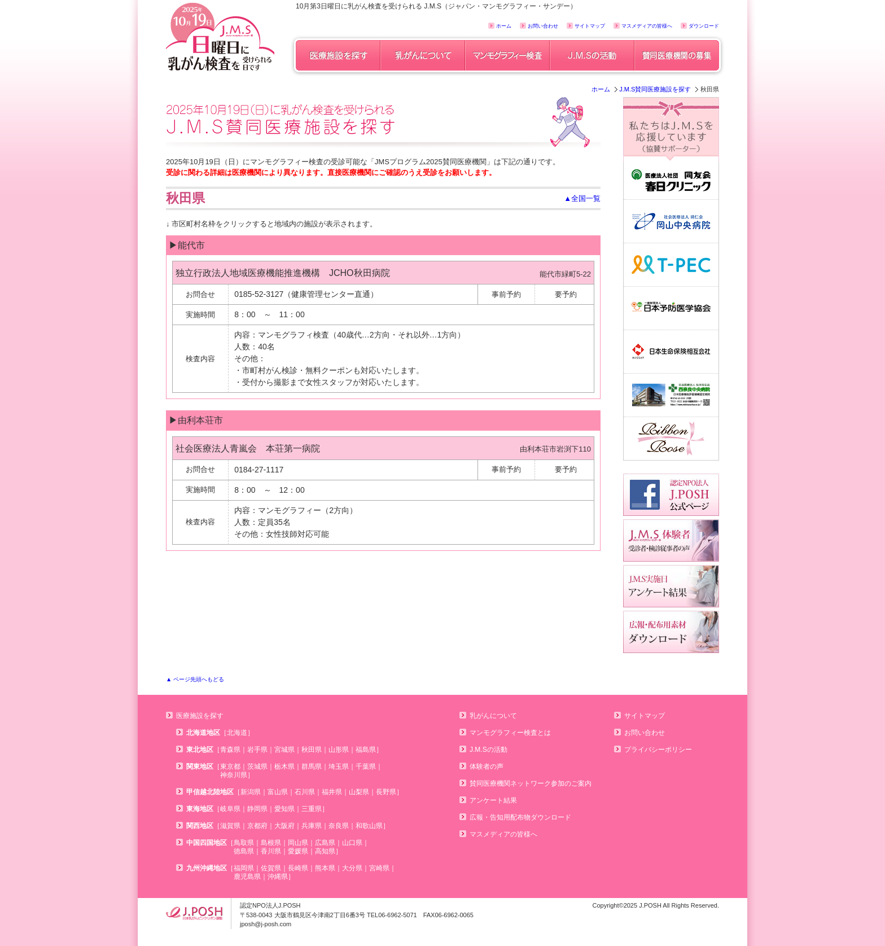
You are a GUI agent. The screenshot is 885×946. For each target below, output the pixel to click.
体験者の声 (486, 766)
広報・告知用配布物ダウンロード (520, 817)
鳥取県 (244, 843)
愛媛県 (298, 851)
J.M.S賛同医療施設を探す (655, 89)
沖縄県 (278, 877)
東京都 (230, 766)
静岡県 (257, 809)
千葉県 (366, 766)
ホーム (503, 26)
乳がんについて (493, 716)
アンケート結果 (493, 800)
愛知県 (284, 809)
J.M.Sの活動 (488, 750)
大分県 (352, 868)
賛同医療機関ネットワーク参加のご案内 (531, 783)
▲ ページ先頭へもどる (195, 679)
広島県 (325, 843)
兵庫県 (311, 826)
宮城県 (284, 750)
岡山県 (298, 843)
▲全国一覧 (582, 198)
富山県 (278, 792)
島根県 (271, 843)
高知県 (325, 851)
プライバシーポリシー (658, 750)
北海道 (237, 733)
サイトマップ (590, 26)
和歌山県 (369, 826)
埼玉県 (338, 766)
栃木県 (284, 766)
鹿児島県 (247, 877)
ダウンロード (704, 26)
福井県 (332, 792)
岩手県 (257, 750)
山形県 (338, 750)
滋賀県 (230, 826)
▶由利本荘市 (196, 420)
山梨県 (359, 792)
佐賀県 (271, 868)
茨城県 (257, 766)
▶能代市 (187, 245)
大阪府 (284, 826)
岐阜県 (230, 809)
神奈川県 (233, 775)
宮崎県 (379, 868)
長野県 (386, 792)
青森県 (230, 750)
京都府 (257, 826)
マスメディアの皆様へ (646, 26)
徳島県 (244, 851)
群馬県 (311, 766)
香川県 (271, 851)
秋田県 (311, 750)
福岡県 (244, 868)
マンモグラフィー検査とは (510, 733)
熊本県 (325, 868)
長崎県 (298, 868)
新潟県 (250, 792)
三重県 (311, 809)
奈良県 (338, 826)
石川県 (305, 792)
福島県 (366, 750)
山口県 (352, 843)
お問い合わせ (543, 26)
